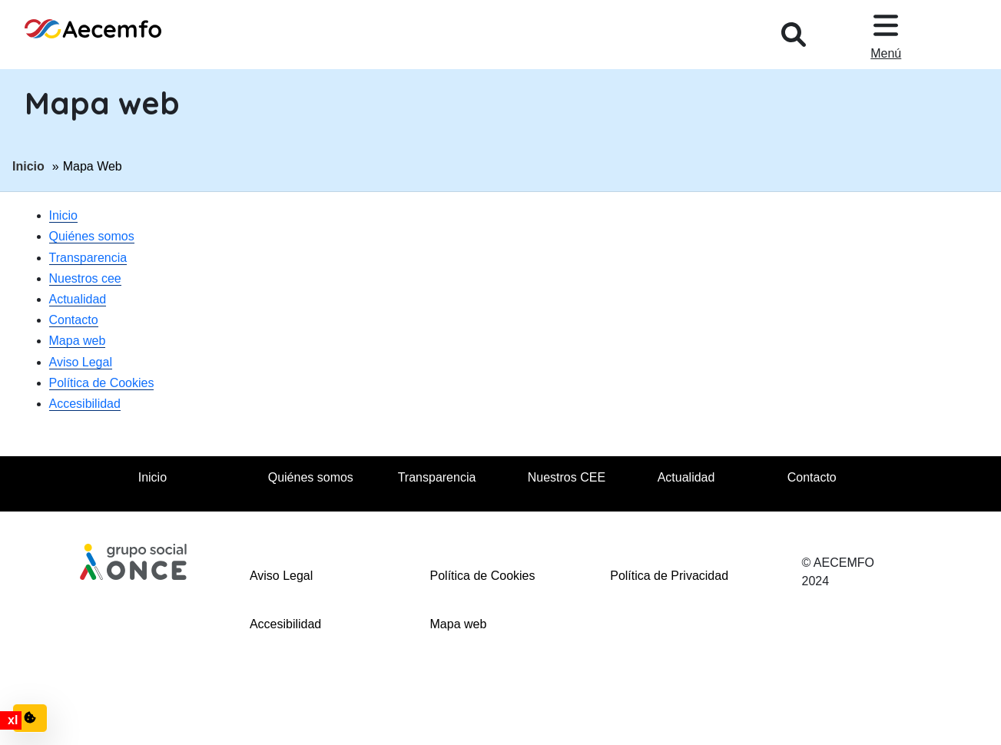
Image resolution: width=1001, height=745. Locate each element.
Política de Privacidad (669, 575)
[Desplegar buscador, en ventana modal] (793, 34)
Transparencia (88, 257)
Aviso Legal (80, 362)
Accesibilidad (85, 403)
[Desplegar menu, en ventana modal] (885, 34)
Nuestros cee (85, 278)
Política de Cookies (101, 382)
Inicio (28, 165)
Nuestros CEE (566, 477)
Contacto (73, 319)
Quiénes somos (91, 236)
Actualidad (78, 299)
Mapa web (77, 340)
